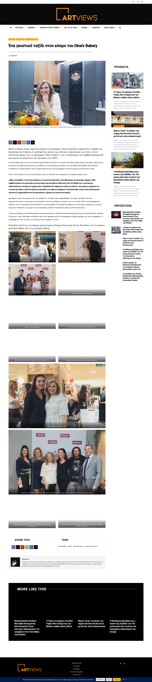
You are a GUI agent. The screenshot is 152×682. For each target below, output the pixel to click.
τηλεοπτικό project (91, 546)
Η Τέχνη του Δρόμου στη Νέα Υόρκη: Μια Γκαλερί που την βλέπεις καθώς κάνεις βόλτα (127, 95)
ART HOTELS (20, 39)
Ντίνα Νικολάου (78, 546)
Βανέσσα (25, 559)
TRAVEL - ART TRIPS (31, 39)
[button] (133, 2)
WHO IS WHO (118, 167)
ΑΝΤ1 (70, 546)
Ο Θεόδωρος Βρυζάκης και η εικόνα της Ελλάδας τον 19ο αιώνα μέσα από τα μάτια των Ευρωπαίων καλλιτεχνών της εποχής (127, 177)
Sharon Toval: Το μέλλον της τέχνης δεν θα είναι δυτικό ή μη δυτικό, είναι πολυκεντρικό (127, 133)
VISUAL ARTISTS (118, 126)
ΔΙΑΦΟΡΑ (12, 39)
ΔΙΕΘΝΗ (116, 87)
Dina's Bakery (62, 546)
